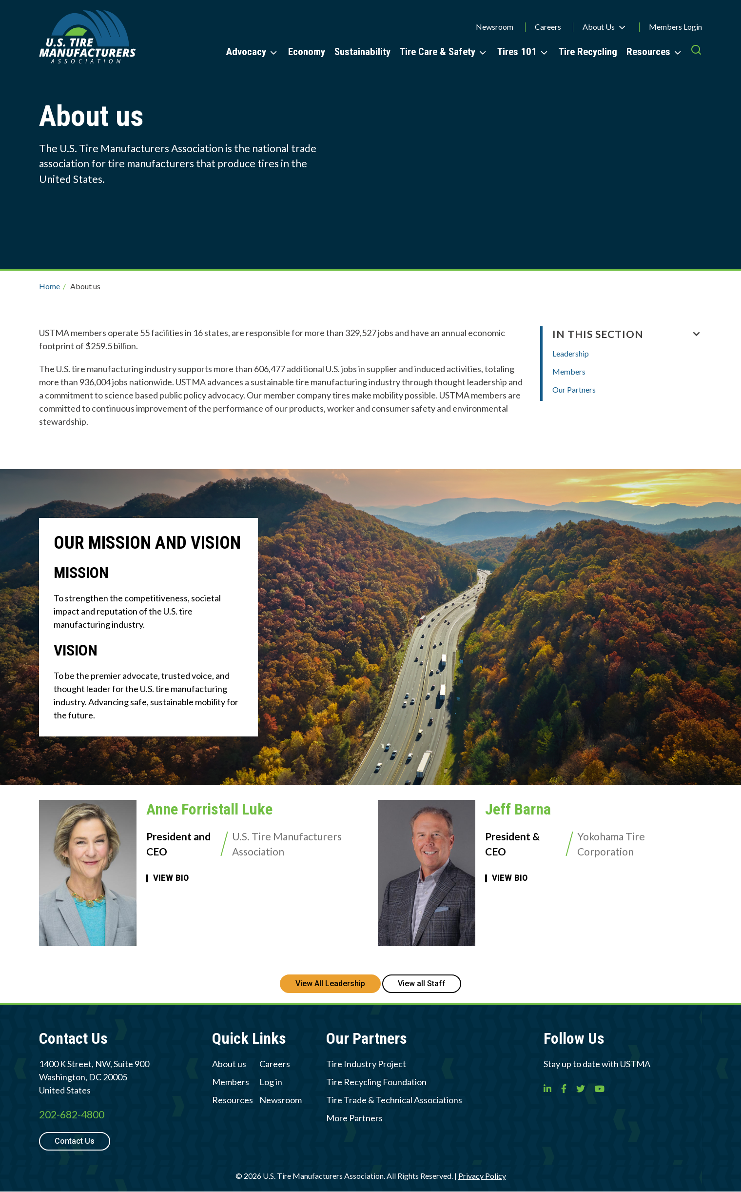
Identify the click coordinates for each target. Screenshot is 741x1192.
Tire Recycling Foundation (376, 1081)
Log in (270, 1081)
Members (568, 371)
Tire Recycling (588, 52)
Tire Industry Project (366, 1063)
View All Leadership (330, 983)
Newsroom (494, 26)
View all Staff (422, 983)
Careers (548, 26)
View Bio (171, 878)
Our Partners (574, 389)
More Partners (354, 1118)
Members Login (675, 26)
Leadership (570, 353)
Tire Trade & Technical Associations (394, 1099)
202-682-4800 (71, 1114)
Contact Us (75, 1141)
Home (49, 286)
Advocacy (246, 52)
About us (229, 1063)
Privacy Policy (482, 1175)
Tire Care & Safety (437, 52)
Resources (648, 52)
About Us (599, 26)
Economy (306, 52)
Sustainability (362, 52)
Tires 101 (517, 52)
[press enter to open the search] (696, 51)
